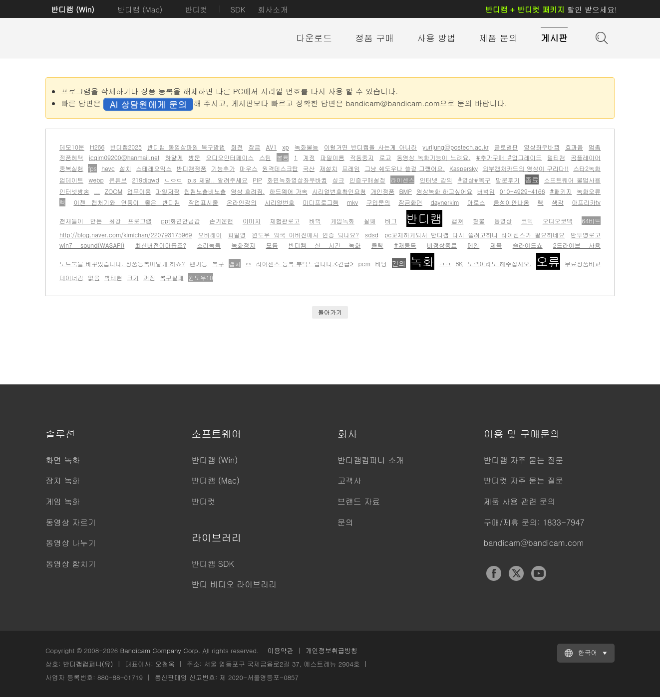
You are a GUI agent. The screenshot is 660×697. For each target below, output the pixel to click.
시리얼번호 (280, 202)
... (97, 191)
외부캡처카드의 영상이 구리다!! (525, 168)
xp (285, 147)
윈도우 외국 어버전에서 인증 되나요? (305, 234)
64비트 (591, 220)
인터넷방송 (74, 191)
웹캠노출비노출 (205, 191)
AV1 (271, 147)
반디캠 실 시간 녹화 (325, 245)
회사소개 (273, 9)
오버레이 (210, 234)
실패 (369, 220)
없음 (94, 277)
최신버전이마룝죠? (161, 245)
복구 (218, 263)
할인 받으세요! (551, 9)
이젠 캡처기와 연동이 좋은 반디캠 (126, 202)
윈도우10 (200, 277)
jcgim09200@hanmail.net (124, 157)
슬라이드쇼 (528, 245)
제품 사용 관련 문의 (520, 501)
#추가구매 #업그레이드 (509, 157)
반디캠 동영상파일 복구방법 (186, 147)
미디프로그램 (320, 202)
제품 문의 (498, 37)
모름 (272, 245)
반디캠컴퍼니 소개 (370, 460)
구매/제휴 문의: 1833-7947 (534, 522)
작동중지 (362, 157)
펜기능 (199, 263)
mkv (352, 202)
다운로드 (314, 37)
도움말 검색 (601, 37)
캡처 (235, 263)
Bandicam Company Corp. (160, 650)
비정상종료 (442, 245)
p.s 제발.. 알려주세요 (218, 179)
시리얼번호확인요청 (339, 191)
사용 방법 (436, 37)
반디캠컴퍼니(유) (88, 664)
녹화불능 (307, 147)
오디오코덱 (558, 220)
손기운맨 (221, 220)
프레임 (351, 168)
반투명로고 (586, 234)
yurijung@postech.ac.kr (455, 147)
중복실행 (71, 168)
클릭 (377, 245)
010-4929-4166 (522, 191)
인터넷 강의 (436, 179)
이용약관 (281, 650)
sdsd (371, 234)
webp (95, 179)
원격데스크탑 (280, 168)
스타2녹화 (587, 168)
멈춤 (595, 147)
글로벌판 (506, 147)
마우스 (249, 168)
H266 (97, 147)
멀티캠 (556, 157)
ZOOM (113, 191)
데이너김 (71, 277)
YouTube (538, 573)
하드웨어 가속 (289, 191)
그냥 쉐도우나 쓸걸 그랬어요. (404, 168)
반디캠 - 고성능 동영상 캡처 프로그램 (100, 38)
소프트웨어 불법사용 (572, 179)
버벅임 (486, 191)
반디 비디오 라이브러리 (234, 584)
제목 (496, 245)
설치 (125, 168)
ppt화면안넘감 (180, 220)
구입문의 (378, 202)
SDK (237, 9)
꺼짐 (149, 277)
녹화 (422, 261)
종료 (532, 179)
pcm (364, 263)
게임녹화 (342, 220)
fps (92, 168)
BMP (405, 191)
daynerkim (444, 202)
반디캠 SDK (213, 563)
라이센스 (402, 179)
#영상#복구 (473, 179)
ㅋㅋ (445, 263)
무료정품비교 (583, 263)
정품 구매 (374, 37)
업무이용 (139, 191)
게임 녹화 (62, 501)
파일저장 (168, 191)
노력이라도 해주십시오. (499, 263)
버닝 (381, 263)
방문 (194, 157)
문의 (345, 522)
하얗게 (174, 157)
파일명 (237, 234)
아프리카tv (586, 202)
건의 (399, 263)
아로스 (476, 202)
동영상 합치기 (70, 563)
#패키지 (561, 191)
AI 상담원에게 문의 (148, 104)
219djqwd (145, 179)
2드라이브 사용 (577, 245)
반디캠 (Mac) (139, 9)
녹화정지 (243, 245)
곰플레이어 (586, 157)
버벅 (315, 220)
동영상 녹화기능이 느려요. (434, 157)
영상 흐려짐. (248, 191)
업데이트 (71, 179)
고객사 (349, 480)
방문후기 (508, 179)
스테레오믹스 (154, 168)
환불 (479, 220)
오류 (548, 261)
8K (459, 263)
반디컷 (196, 9)
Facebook (493, 573)
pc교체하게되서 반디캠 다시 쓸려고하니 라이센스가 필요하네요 (474, 234)
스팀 (265, 157)
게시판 (554, 37)
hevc (108, 168)
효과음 (574, 147)
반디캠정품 (191, 168)
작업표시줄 (203, 202)
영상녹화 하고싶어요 (444, 191)
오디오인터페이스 (230, 157)
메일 (473, 245)
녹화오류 (589, 191)
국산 (309, 168)
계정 (309, 157)
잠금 (254, 147)
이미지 (252, 220)
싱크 (338, 179)
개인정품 (382, 191)
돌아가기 (330, 312)
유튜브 (118, 179)
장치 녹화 (62, 480)
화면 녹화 (62, 460)
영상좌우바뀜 (542, 147)
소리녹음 (209, 245)
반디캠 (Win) (72, 9)
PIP (257, 179)
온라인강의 (242, 202)
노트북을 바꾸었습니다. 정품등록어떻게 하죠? (122, 263)
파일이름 (332, 157)
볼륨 (283, 157)
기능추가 (223, 168)
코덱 (527, 220)
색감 (558, 202)
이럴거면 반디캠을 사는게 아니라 (370, 147)
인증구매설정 (367, 179)
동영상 (503, 220)
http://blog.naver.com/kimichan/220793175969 (125, 234)
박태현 (113, 277)
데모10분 (71, 147)
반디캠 (424, 218)
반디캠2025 (126, 147)
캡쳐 (457, 220)
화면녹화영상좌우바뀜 (297, 179)
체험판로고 (285, 220)
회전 (237, 147)
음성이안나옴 (511, 202)
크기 (133, 277)
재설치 (328, 168)
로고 (385, 157)
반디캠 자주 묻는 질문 (524, 460)
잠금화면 (410, 202)
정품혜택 (71, 157)
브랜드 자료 (358, 501)
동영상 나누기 (70, 542)
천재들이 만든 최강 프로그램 (105, 220)
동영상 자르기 (70, 522)
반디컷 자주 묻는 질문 (524, 480)
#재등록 (405, 245)
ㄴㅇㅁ (173, 179)
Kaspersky (463, 168)
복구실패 (172, 277)
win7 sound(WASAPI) (91, 245)
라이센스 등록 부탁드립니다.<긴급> (305, 263)
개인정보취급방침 (331, 650)
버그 (391, 220)
